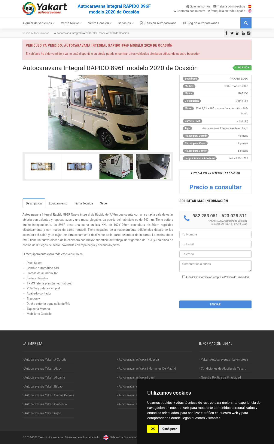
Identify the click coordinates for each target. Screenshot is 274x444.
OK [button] (153, 429)
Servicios (126, 23)
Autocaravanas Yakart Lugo (136, 386)
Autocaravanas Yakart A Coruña (44, 359)
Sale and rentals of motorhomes (124, 437)
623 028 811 (234, 215)
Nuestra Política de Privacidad (220, 377)
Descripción (34, 203)
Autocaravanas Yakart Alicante (43, 377)
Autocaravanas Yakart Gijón (41, 413)
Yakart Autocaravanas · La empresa (223, 359)
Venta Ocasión (100, 23)
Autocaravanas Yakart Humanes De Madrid (146, 368)
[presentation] (215, 288)
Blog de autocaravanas (201, 23)
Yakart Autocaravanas (35, 33)
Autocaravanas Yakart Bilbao (42, 386)
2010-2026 (31, 437)
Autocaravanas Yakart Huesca (138, 359)
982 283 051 (205, 215)
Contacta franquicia (209, 11)
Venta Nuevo (71, 23)
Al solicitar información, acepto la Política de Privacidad (217, 277)
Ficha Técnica (83, 203)
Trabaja (229, 6)
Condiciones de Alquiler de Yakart (222, 368)
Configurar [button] (169, 429)
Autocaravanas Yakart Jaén (136, 377)
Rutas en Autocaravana (158, 23)
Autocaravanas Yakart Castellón (44, 404)
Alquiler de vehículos (38, 23)
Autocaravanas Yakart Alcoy (42, 368)
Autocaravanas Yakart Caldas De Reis (48, 395)
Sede (103, 203)
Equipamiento (58, 203)
